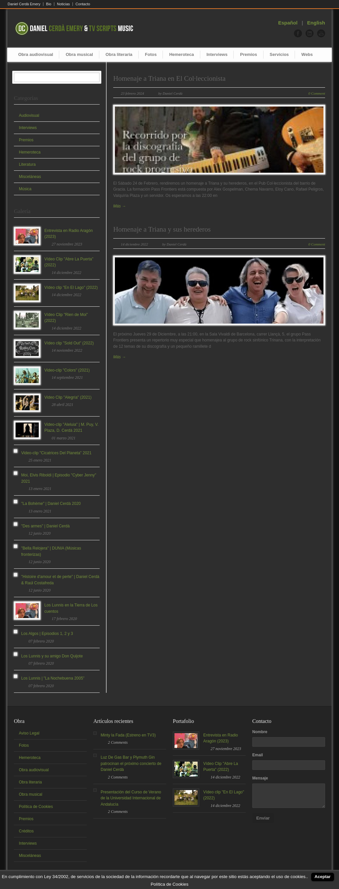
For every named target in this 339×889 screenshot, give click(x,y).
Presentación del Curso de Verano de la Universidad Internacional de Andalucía (131, 798)
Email (257, 755)
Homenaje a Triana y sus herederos (162, 229)
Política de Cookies (36, 806)
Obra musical (79, 54)
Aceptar (322, 876)
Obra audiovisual (35, 54)
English (316, 22)
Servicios (279, 54)
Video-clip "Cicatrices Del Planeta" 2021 (56, 453)
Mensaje (260, 778)
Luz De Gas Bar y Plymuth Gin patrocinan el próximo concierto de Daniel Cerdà (131, 763)
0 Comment (317, 93)
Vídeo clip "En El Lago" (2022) (71, 287)
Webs (307, 54)
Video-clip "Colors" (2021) (67, 370)
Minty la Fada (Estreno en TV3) (128, 735)
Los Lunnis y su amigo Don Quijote (52, 656)
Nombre (259, 732)
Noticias (63, 4)
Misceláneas (30, 176)
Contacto (82, 4)
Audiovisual (29, 115)
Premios (248, 54)
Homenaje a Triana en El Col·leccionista (169, 78)
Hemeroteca (181, 54)
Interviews (217, 54)
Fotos (151, 54)
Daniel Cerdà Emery (24, 4)
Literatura (27, 164)
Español (287, 22)
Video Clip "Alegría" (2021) (67, 397)
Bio (48, 4)
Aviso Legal (29, 733)
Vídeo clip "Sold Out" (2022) (69, 343)
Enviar (263, 818)
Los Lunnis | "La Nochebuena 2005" (52, 678)
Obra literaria (119, 54)
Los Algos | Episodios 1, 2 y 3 (47, 633)
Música (25, 189)
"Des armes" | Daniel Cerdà (45, 526)
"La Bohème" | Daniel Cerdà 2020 (51, 503)
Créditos (26, 831)
